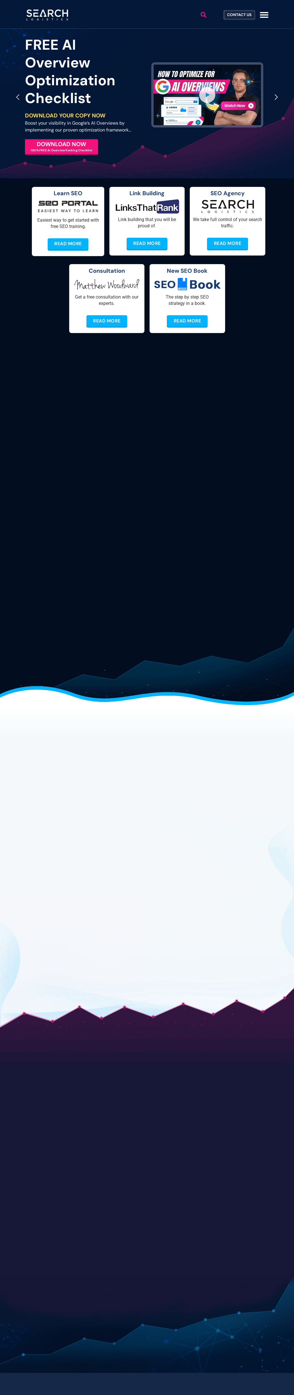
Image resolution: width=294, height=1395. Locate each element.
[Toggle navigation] (264, 15)
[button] (207, 95)
